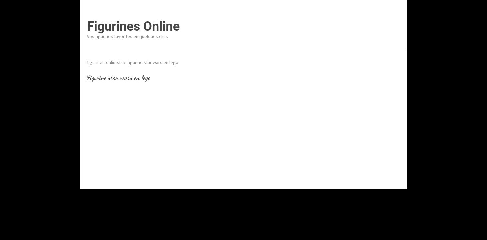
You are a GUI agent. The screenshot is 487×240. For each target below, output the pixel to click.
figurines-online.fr (104, 62)
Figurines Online (133, 26)
